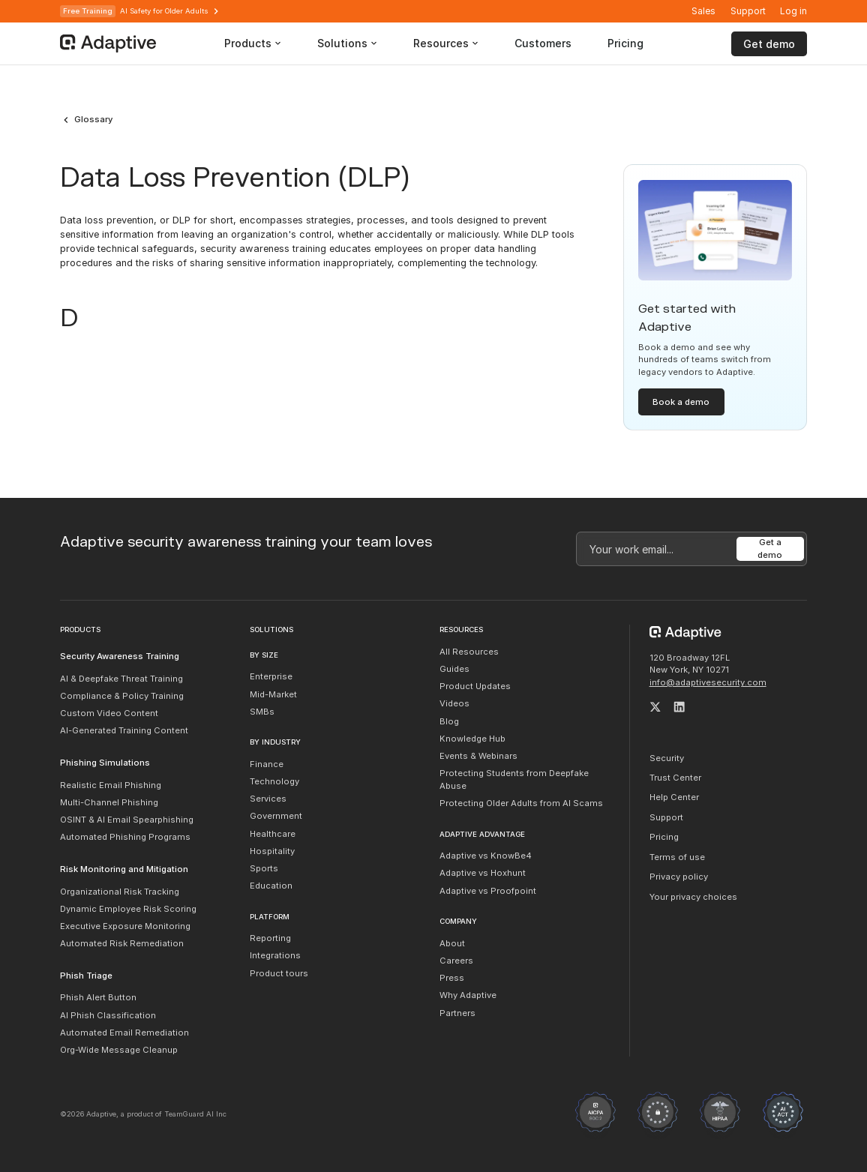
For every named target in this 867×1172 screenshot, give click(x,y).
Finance (267, 764)
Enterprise (271, 676)
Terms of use (677, 857)
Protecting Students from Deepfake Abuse (514, 779)
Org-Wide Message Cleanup (119, 1050)
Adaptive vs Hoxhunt (483, 873)
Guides (455, 669)
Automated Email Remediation (124, 1032)
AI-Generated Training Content (124, 730)
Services (268, 798)
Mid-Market (273, 694)
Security (667, 758)
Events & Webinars (479, 756)
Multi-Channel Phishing (109, 802)
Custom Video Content (109, 713)
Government (276, 816)
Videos (455, 703)
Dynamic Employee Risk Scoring (128, 909)
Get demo (769, 43)
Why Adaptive (468, 995)
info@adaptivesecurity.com (708, 682)
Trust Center (675, 777)
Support (748, 10)
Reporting (270, 938)
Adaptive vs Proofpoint (488, 891)
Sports (264, 868)
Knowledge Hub (473, 738)
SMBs (262, 711)
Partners (458, 1013)
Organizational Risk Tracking (119, 891)
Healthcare (273, 834)
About (452, 943)
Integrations (275, 955)
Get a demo (770, 548)
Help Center (674, 797)
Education (271, 885)
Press (452, 978)
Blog (449, 721)
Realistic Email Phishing (110, 785)
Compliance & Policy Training (122, 696)
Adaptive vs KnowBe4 (486, 855)
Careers (456, 960)
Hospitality (272, 851)
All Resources (469, 651)
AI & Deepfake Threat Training (121, 678)
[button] (793, 11)
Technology (274, 781)
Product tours (279, 973)
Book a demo (681, 402)
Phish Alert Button (98, 997)
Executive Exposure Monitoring (125, 926)
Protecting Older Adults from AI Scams (521, 803)
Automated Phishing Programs (125, 837)
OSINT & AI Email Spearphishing (127, 819)
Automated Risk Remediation (122, 943)
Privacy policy (679, 876)
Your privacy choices (693, 897)
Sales (704, 10)
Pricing (664, 837)
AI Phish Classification (108, 1015)
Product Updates (475, 686)
